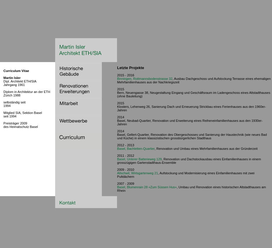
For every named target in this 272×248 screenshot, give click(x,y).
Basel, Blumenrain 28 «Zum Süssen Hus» (147, 187)
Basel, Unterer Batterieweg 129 (139, 159)
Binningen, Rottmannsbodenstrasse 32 (144, 78)
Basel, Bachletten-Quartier (135, 148)
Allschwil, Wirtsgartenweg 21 (137, 173)
